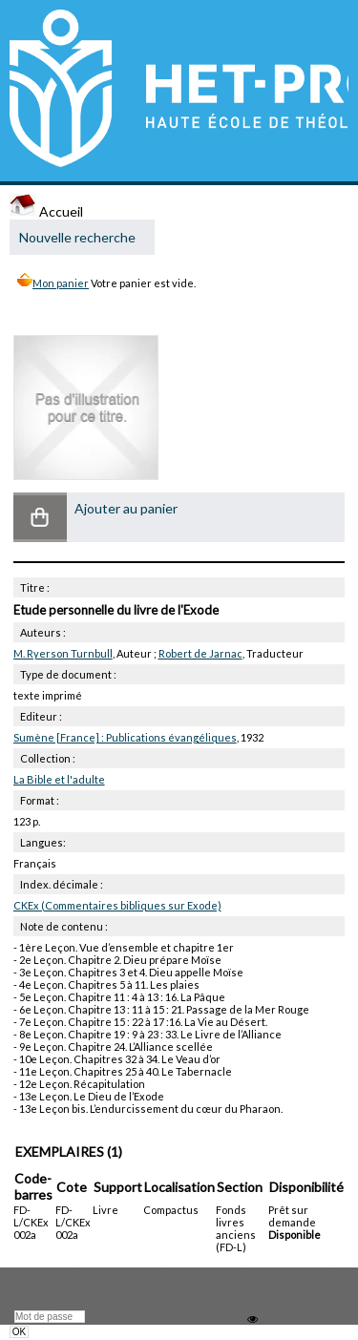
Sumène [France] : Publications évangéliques (125, 737)
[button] (40, 517)
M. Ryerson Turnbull (63, 653)
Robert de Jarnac (200, 653)
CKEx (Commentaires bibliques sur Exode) (117, 905)
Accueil (46, 211)
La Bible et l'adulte (59, 779)
